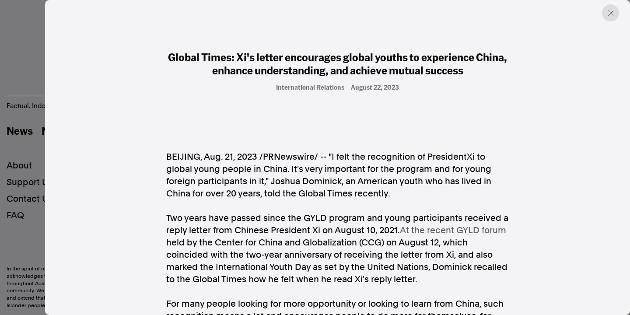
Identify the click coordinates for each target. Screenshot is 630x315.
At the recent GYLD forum (453, 230)
